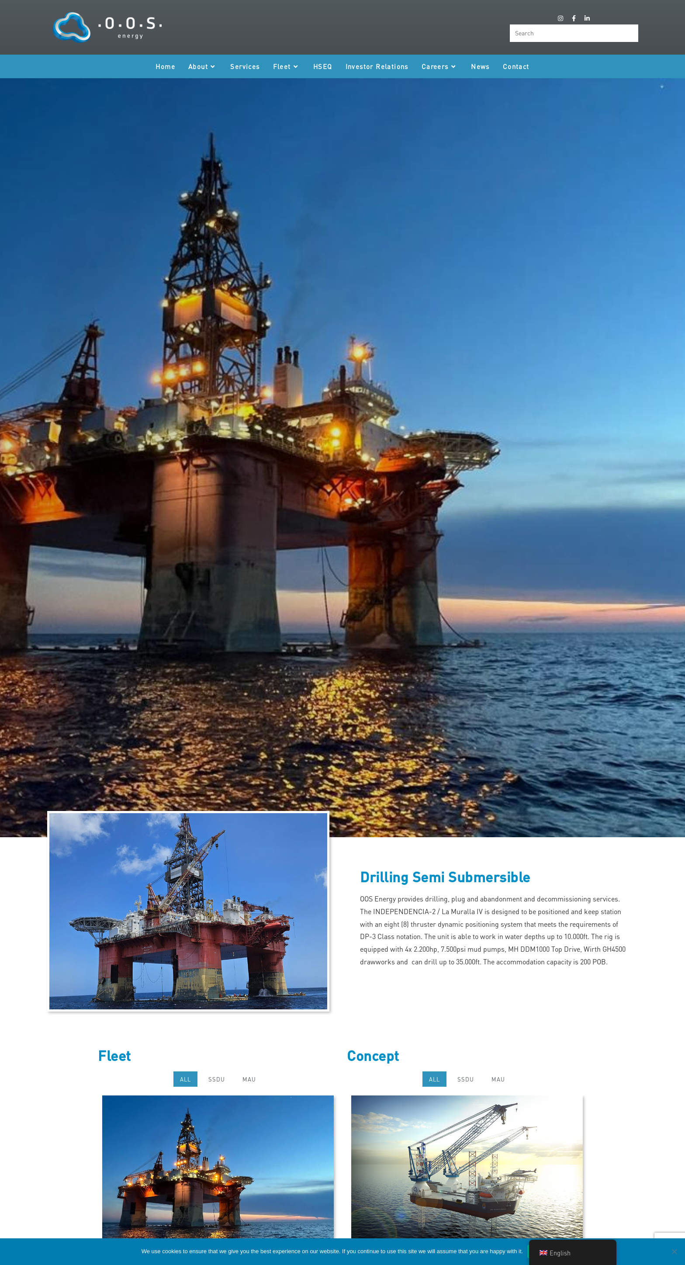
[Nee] (674, 1251)
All (185, 1079)
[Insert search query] (574, 33)
